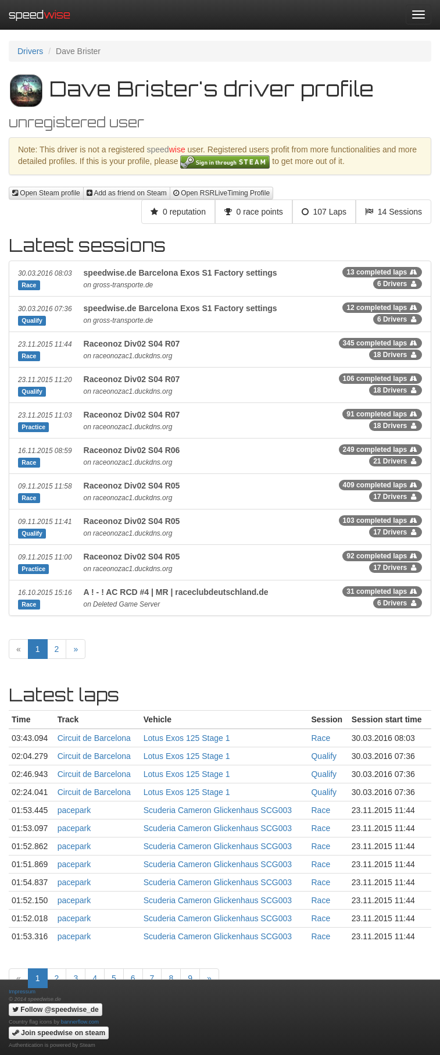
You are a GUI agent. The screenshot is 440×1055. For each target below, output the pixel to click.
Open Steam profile (46, 193)
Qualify (324, 756)
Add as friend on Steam (127, 193)
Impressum (22, 992)
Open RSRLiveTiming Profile (221, 193)
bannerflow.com (80, 1022)
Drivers (30, 51)
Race (320, 738)
